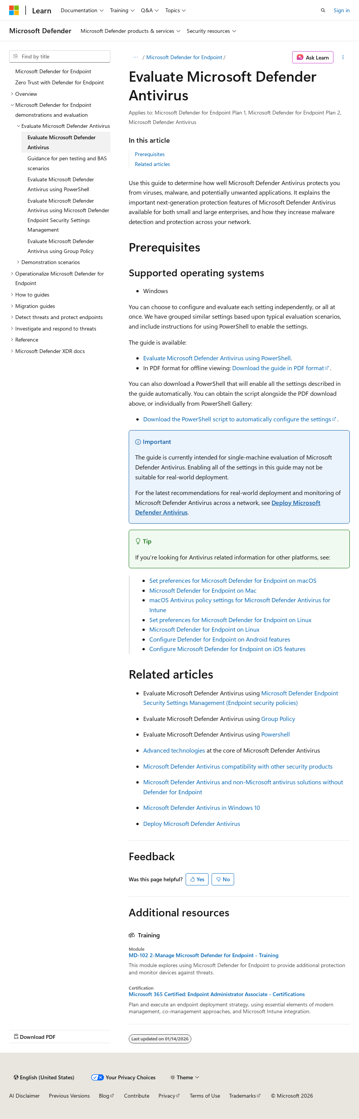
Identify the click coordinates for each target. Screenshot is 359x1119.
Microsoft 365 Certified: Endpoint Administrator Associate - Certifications (217, 994)
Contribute (136, 1095)
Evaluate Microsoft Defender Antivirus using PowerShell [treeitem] (60, 184)
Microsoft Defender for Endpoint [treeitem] (53, 71)
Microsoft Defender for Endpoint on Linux (204, 629)
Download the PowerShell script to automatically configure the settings (237, 419)
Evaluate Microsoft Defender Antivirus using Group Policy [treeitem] (60, 246)
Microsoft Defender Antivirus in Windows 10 (201, 807)
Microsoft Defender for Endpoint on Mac (203, 590)
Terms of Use (205, 1095)
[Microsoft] (14, 10)
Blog (104, 1095)
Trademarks (242, 1095)
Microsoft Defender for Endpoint (184, 57)
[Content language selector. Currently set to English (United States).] (44, 1077)
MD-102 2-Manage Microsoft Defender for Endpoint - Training (203, 955)
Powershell (275, 734)
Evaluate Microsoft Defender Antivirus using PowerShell (217, 358)
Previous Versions (69, 1095)
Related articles (152, 164)
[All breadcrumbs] (135, 57)
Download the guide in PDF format (278, 368)
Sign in (342, 10)
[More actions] (343, 57)
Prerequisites (150, 154)
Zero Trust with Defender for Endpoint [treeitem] (59, 82)
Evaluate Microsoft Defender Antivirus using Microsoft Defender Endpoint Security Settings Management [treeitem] (68, 215)
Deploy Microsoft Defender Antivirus (191, 823)
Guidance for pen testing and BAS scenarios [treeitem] (67, 163)
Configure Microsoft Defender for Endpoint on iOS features (227, 649)
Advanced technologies (174, 750)
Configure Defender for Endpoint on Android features (219, 639)
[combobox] (59, 56)
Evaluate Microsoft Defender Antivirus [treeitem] (61, 142)
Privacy (166, 1095)
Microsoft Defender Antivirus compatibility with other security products (238, 766)
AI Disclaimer (24, 1095)
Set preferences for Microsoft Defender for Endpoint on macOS (233, 580)
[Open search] (323, 10)
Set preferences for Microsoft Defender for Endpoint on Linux (230, 620)
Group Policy (278, 718)
